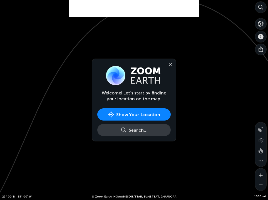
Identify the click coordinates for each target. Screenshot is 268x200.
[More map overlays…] (260, 161)
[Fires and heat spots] (260, 150)
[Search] (260, 7)
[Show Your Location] (134, 114)
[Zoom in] (260, 173)
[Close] (169, 64)
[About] (260, 36)
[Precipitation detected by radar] (260, 127)
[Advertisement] (134, 8)
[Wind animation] (260, 138)
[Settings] (260, 23)
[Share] (260, 49)
